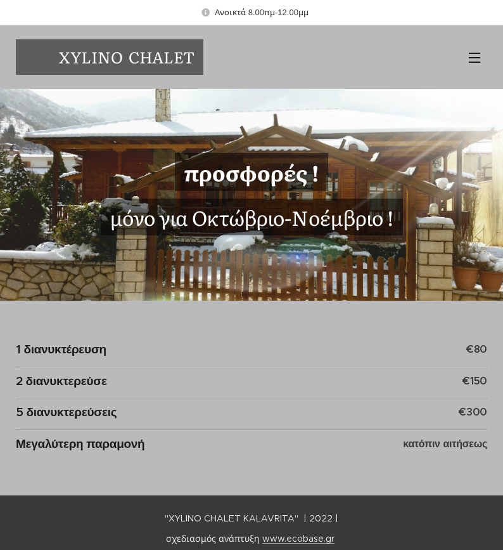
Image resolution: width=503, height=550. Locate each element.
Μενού (474, 57)
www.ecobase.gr (298, 538)
